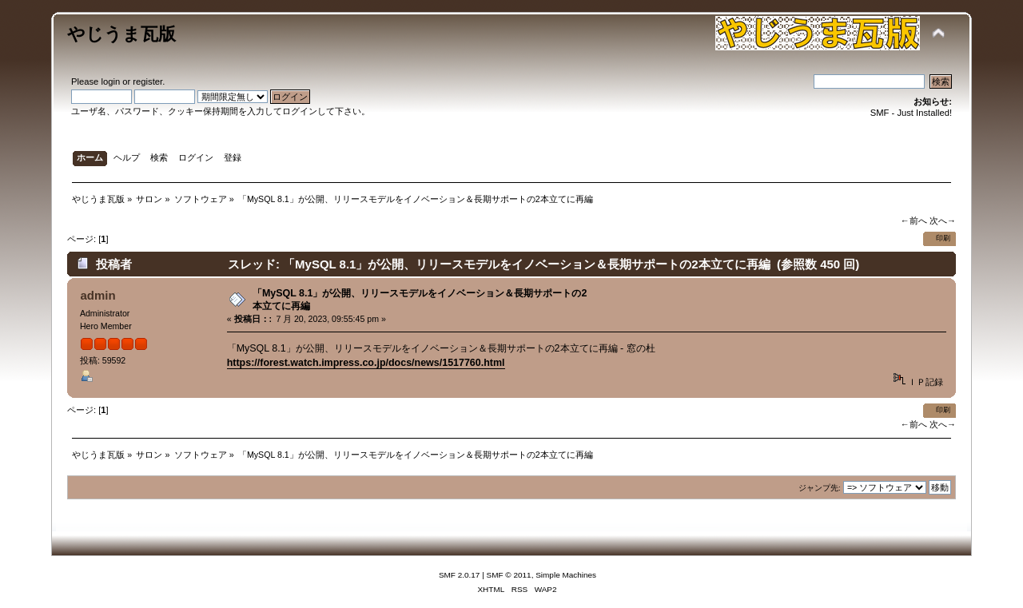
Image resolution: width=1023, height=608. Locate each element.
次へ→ (942, 220)
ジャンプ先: (819, 487)
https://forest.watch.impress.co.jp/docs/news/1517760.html (366, 362)
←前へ (913, 220)
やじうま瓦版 (121, 34)
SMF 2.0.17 (459, 574)
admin (97, 295)
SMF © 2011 (509, 574)
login (110, 81)
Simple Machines (565, 574)
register (147, 81)
